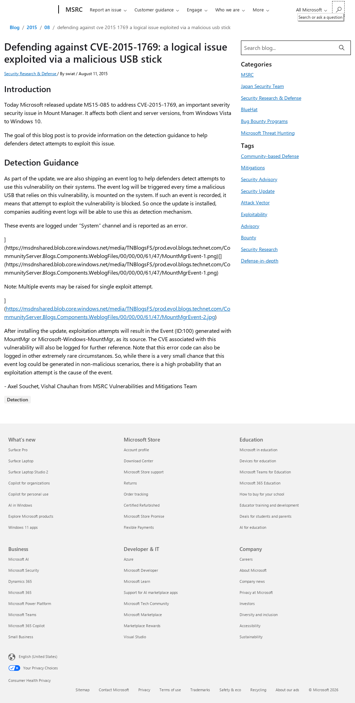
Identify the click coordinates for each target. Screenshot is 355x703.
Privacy (144, 689)
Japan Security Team (262, 85)
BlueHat (249, 109)
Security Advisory (259, 179)
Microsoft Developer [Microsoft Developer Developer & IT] (141, 570)
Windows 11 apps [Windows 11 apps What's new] (23, 527)
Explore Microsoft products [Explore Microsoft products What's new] (30, 516)
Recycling (258, 689)
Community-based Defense (270, 155)
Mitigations (253, 167)
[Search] (341, 48)
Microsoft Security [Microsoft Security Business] (23, 570)
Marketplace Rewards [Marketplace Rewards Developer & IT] (142, 625)
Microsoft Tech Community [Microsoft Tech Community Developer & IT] (146, 603)
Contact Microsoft (114, 689)
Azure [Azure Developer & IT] (128, 559)
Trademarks (200, 689)
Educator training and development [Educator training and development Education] (269, 505)
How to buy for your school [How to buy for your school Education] (262, 494)
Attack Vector (255, 202)
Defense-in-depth (259, 260)
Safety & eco (230, 689)
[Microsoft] (32, 9)
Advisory (250, 225)
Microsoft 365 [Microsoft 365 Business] (20, 592)
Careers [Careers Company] (246, 559)
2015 (32, 27)
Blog (14, 27)
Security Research (259, 249)
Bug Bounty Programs (264, 120)
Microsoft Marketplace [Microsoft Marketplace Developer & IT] (143, 614)
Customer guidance (154, 9)
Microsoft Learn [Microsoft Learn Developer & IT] (137, 581)
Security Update (258, 190)
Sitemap (82, 689)
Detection (17, 399)
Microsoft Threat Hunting (268, 132)
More (258, 9)
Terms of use (170, 689)
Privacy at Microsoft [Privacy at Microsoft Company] (256, 592)
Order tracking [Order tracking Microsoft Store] (136, 494)
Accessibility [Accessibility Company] (250, 625)
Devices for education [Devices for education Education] (258, 460)
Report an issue (105, 9)
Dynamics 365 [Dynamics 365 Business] (20, 581)
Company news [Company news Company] (252, 581)
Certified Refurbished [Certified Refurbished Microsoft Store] (141, 505)
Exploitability (254, 214)
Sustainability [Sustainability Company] (251, 636)
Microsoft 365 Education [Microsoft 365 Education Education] (260, 483)
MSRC (247, 74)
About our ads (287, 689)
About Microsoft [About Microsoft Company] (253, 570)
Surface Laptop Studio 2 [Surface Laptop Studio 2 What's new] (28, 471)
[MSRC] (73, 9)
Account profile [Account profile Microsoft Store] (136, 449)
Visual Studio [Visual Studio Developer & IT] (135, 636)
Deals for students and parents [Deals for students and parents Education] (266, 516)
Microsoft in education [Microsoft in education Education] (258, 449)
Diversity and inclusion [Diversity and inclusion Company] (259, 614)
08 (47, 27)
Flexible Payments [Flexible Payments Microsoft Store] (139, 527)
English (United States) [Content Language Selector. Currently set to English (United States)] (38, 656)
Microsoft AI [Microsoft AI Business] (18, 559)
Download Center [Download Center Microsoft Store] (138, 460)
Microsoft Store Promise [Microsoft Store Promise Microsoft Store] (144, 516)
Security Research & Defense (30, 73)
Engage (194, 9)
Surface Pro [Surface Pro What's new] (17, 449)
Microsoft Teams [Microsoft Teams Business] (22, 614)
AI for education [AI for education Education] (253, 527)
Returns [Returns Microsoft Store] (130, 483)
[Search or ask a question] (338, 9)
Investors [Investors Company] (247, 603)
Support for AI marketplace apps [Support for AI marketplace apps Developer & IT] (151, 592)
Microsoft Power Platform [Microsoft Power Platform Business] (29, 603)
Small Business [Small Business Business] (20, 636)
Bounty (248, 237)
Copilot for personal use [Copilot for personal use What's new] (28, 494)
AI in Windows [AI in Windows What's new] (20, 505)
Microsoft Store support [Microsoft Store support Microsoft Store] (144, 471)
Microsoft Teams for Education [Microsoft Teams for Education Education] (265, 471)
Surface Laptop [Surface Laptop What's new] (20, 460)
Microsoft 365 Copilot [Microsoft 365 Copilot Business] (26, 625)
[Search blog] (287, 48)
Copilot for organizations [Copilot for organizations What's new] (29, 483)
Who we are (227, 9)
